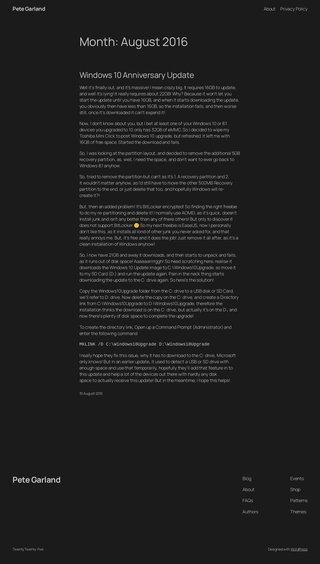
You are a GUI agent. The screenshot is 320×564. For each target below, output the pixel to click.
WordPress (299, 549)
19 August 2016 (91, 393)
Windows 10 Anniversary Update (137, 75)
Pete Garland (28, 8)
